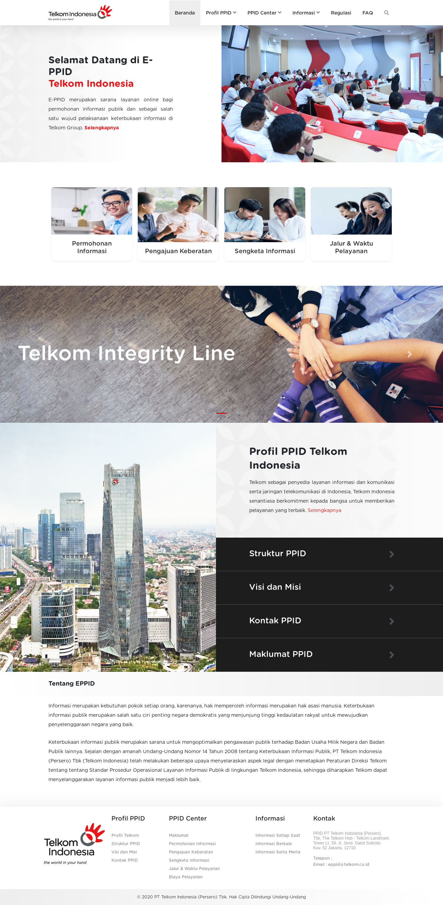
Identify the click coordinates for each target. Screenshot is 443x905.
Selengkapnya (101, 128)
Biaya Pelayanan (185, 877)
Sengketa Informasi (189, 860)
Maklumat (179, 835)
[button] (33, 354)
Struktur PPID (125, 844)
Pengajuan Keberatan (191, 852)
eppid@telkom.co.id (348, 864)
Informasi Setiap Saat (277, 835)
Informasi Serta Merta (277, 852)
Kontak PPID (124, 860)
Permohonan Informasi (192, 844)
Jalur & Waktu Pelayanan (194, 869)
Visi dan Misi (124, 852)
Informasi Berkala (273, 844)
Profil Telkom (125, 835)
